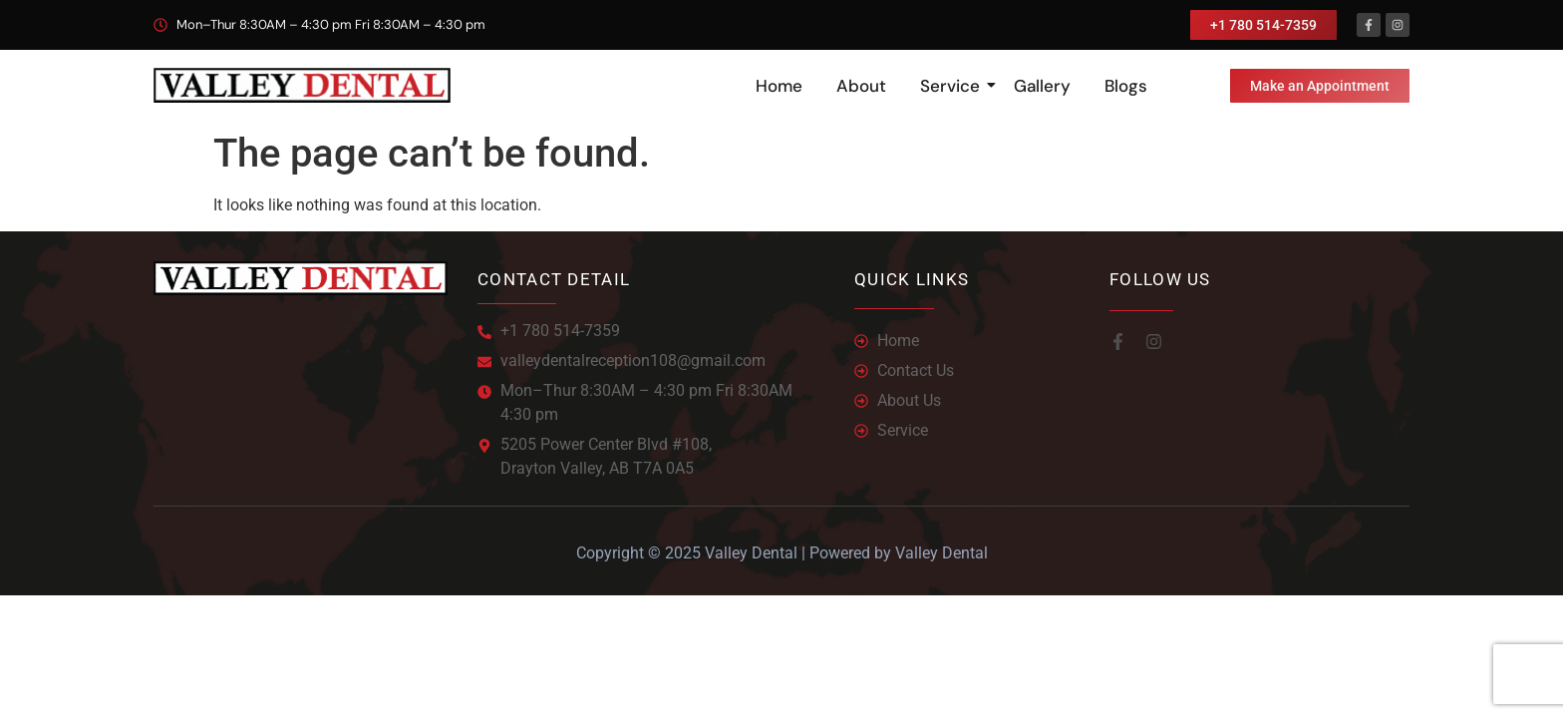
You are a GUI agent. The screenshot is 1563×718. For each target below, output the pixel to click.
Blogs (1125, 86)
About (861, 86)
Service (953, 86)
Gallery (1042, 86)
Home (779, 86)
